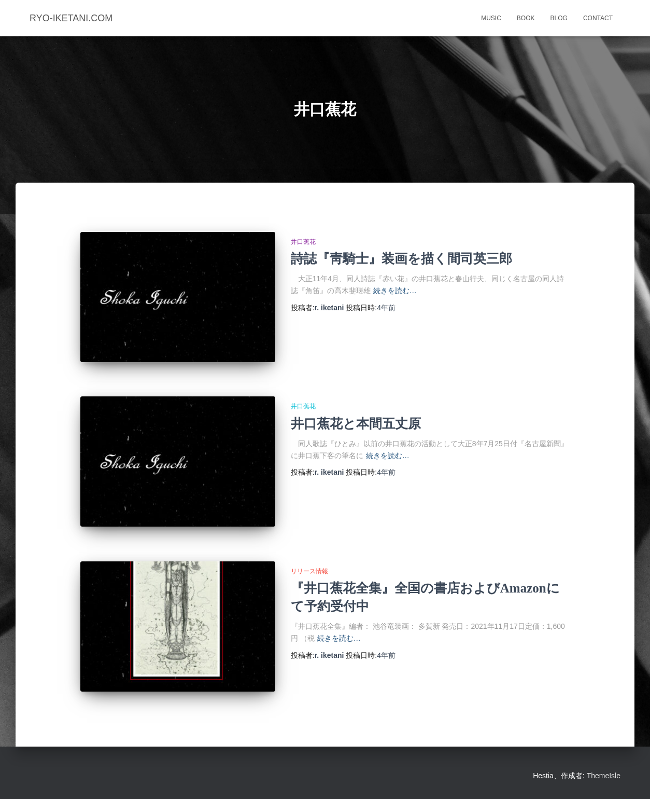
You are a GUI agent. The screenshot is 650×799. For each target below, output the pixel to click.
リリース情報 (309, 571)
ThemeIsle (603, 776)
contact (598, 18)
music (491, 18)
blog (559, 18)
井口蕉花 (303, 241)
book (526, 18)
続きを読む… (395, 290)
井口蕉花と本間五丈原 (356, 424)
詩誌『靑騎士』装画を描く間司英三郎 (401, 259)
